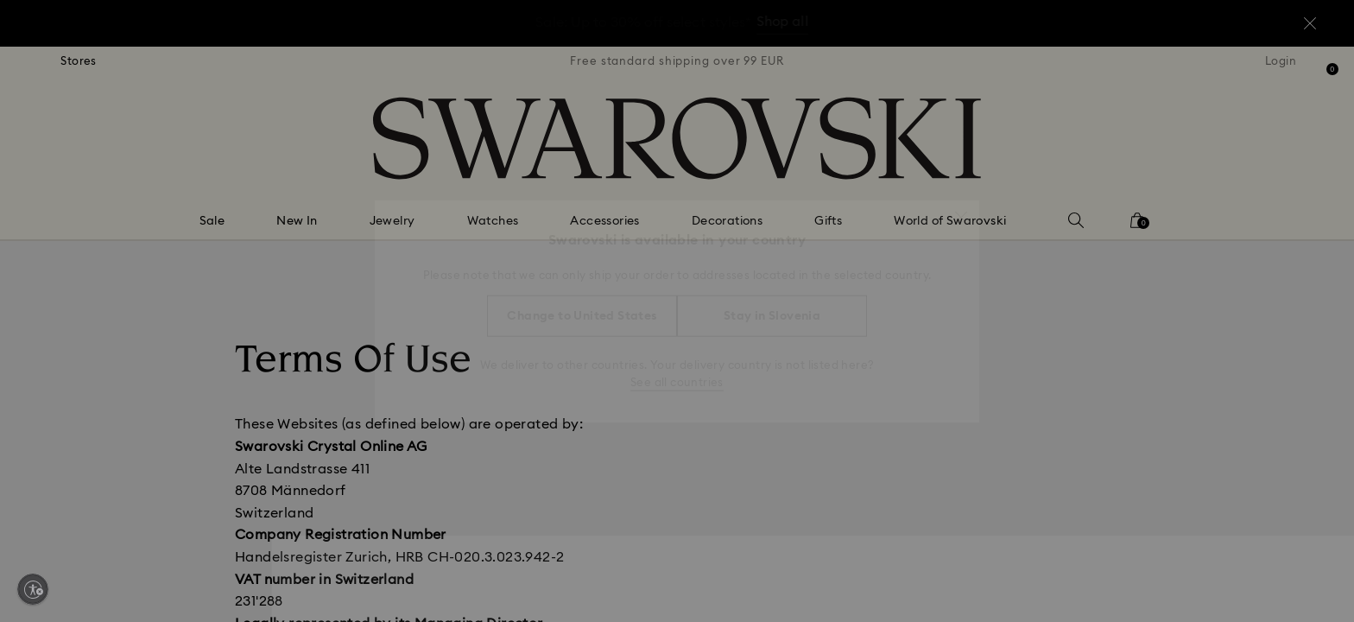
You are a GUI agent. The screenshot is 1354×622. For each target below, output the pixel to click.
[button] (961, 209)
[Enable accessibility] (32, 589)
